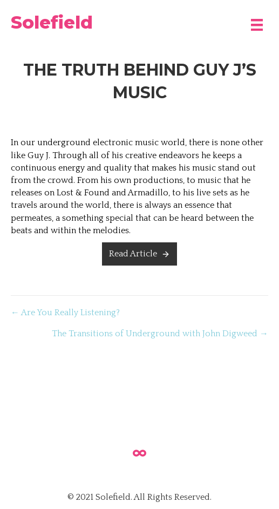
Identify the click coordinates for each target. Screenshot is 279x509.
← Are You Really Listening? (65, 312)
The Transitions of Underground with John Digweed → (160, 333)
